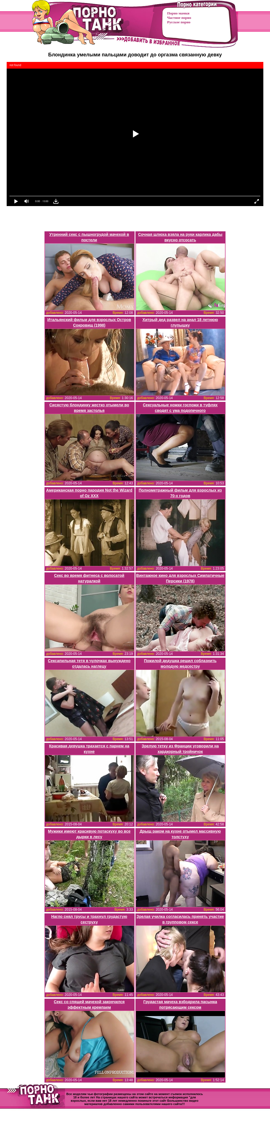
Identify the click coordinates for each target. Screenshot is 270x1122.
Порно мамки (178, 13)
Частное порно (179, 18)
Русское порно (178, 22)
